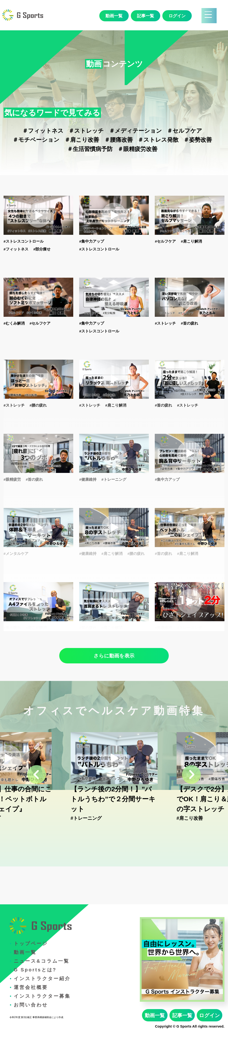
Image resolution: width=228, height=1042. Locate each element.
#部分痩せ (42, 249)
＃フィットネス (43, 130)
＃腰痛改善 (118, 139)
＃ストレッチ (86, 130)
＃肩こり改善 (81, 139)
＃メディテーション (135, 130)
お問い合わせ (31, 1004)
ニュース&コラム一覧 (41, 961)
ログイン (177, 16)
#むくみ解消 (14, 323)
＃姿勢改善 (197, 139)
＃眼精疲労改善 (137, 149)
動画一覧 (114, 16)
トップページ (31, 943)
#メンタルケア (16, 554)
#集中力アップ (91, 241)
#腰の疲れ (38, 405)
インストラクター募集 (42, 996)
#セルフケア (165, 241)
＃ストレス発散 (158, 139)
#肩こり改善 (190, 818)
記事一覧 (145, 16)
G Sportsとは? (35, 969)
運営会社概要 (31, 987)
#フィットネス (16, 249)
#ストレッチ (165, 323)
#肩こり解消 (191, 241)
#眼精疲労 (12, 479)
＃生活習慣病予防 (90, 149)
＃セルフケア (184, 130)
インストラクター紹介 (42, 978)
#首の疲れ (189, 323)
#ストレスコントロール (24, 241)
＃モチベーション (36, 139)
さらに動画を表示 (114, 655)
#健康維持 (87, 479)
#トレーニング (113, 479)
